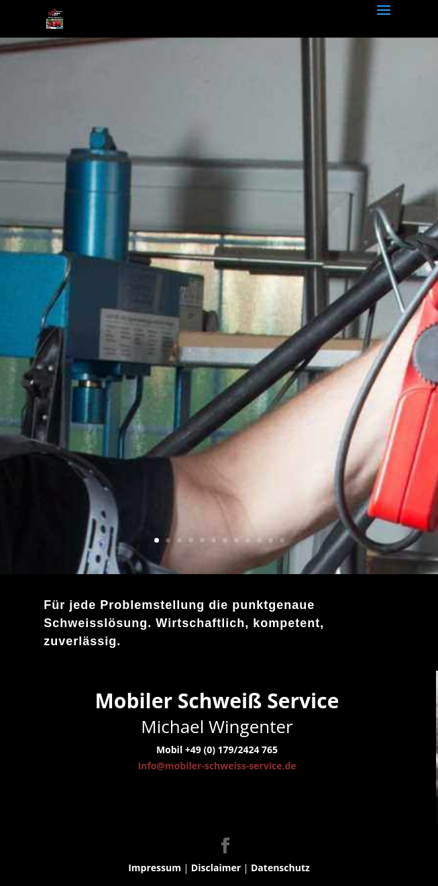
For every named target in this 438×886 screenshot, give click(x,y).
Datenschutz (280, 867)
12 (282, 540)
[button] (24, 862)
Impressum (154, 867)
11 (270, 540)
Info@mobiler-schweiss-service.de (217, 765)
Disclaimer (216, 867)
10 (259, 540)
